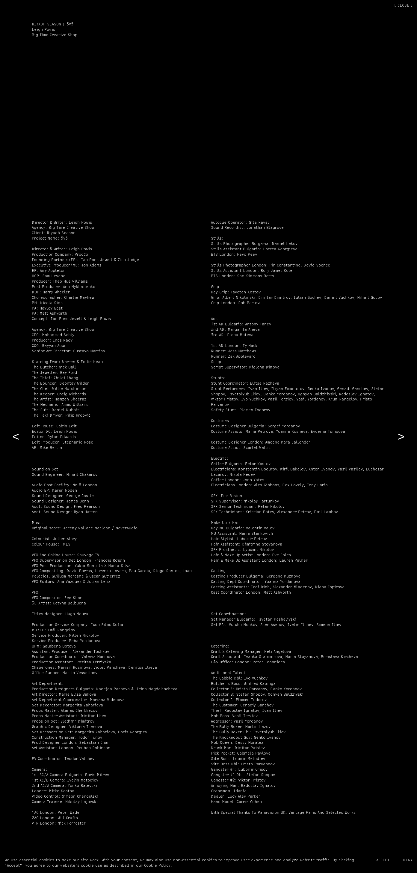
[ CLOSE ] (403, 5)
